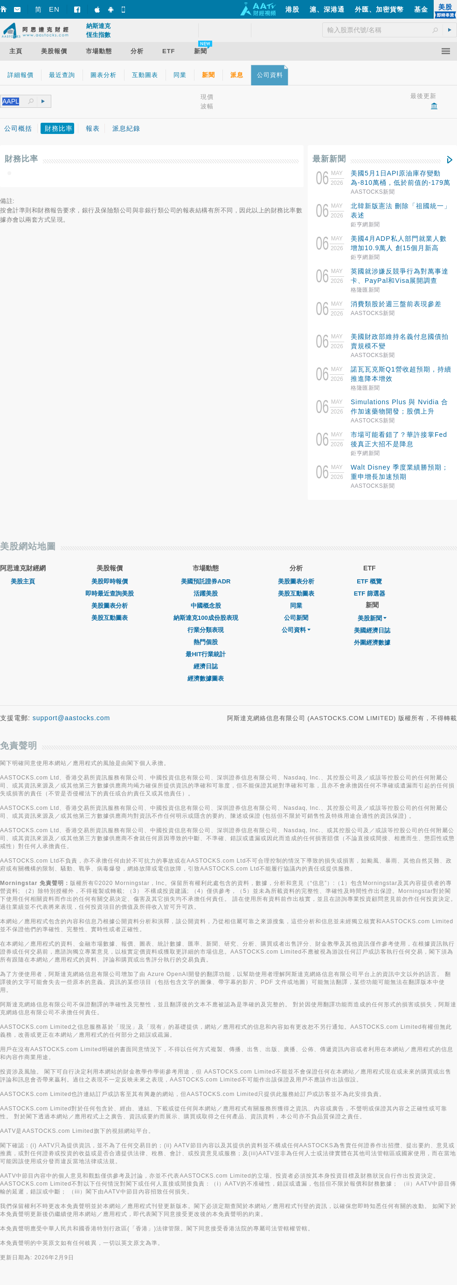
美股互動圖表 (109, 617)
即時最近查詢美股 (109, 593)
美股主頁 (23, 581)
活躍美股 (206, 593)
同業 (296, 605)
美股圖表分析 (109, 605)
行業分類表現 (205, 629)
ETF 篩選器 (369, 593)
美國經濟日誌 (372, 630)
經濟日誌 (206, 666)
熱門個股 (206, 642)
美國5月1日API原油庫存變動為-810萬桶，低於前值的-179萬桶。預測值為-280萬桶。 (400, 182)
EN (54, 9)
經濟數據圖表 (205, 678)
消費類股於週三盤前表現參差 (396, 304)
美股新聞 (372, 618)
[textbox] (15, 101)
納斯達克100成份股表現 (205, 617)
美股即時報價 (109, 581)
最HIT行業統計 (206, 654)
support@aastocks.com (72, 718)
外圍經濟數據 (372, 642)
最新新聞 (329, 158)
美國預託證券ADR (205, 581)
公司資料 (296, 629)
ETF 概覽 (369, 581)
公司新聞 (296, 617)
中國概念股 (206, 605)
